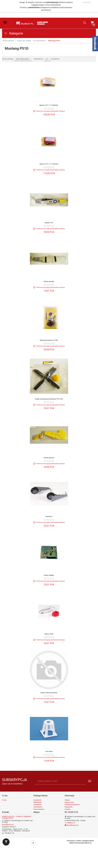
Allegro (67, 800)
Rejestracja (37, 802)
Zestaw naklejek (49, 575)
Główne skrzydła (49, 281)
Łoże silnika (48, 751)
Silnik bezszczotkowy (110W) (49, 340)
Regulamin (69, 807)
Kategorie (13, 33)
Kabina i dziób (49, 634)
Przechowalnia (38, 809)
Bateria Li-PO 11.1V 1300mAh (49, 164)
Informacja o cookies (74, 841)
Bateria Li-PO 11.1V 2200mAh (49, 105)
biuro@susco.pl (8, 824)
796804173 (70, 823)
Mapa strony (69, 802)
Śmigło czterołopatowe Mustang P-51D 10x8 (49, 399)
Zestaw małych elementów (49, 693)
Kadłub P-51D (49, 223)
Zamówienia (37, 807)
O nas (4, 800)
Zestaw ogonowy (49, 458)
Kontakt (67, 809)
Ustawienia (37, 805)
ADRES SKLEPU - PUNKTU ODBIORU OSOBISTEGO (16, 817)
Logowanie (37, 800)
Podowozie (48, 516)
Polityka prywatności (72, 805)
